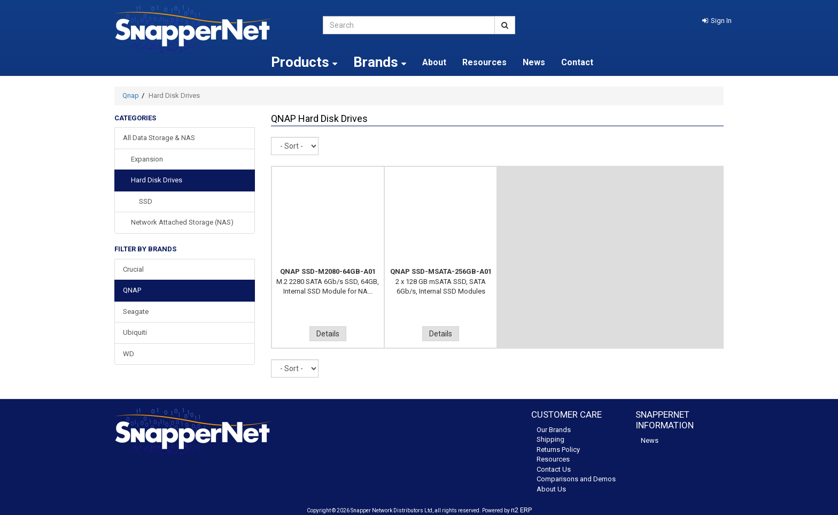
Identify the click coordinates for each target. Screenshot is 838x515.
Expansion (147, 159)
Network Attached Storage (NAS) (182, 222)
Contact (577, 62)
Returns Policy (558, 449)
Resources (484, 62)
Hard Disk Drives (156, 180)
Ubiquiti (135, 332)
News (534, 62)
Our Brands (554, 430)
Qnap (130, 95)
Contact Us (554, 469)
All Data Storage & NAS (159, 138)
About (434, 62)
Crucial (133, 269)
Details (327, 333)
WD (128, 354)
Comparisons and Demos (576, 479)
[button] (717, 21)
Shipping (550, 439)
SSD (145, 201)
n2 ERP (521, 510)
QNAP (132, 290)
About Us (551, 489)
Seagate (136, 312)
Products (304, 62)
